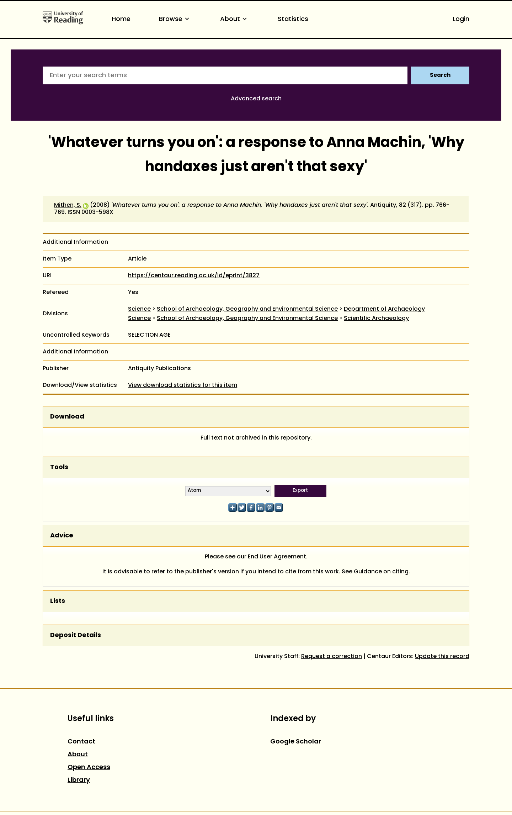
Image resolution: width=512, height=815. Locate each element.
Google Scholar (295, 741)
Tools (59, 467)
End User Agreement (277, 557)
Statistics (293, 19)
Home (121, 19)
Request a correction (331, 656)
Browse (175, 19)
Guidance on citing (381, 572)
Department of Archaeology (384, 309)
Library (79, 780)
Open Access (89, 767)
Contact (81, 741)
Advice (61, 535)
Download (67, 416)
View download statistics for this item (182, 385)
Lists (57, 601)
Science (139, 309)
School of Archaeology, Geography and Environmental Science (247, 309)
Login (461, 19)
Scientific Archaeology (376, 318)
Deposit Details (75, 635)
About (234, 19)
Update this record (442, 656)
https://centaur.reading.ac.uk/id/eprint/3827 (194, 275)
